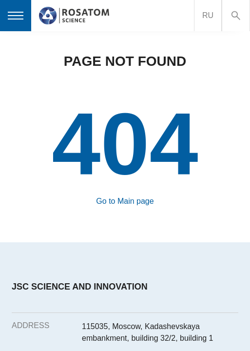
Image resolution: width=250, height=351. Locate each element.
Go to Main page (125, 201)
